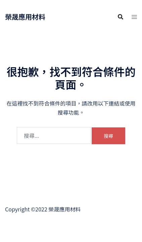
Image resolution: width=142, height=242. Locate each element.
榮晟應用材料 (25, 17)
